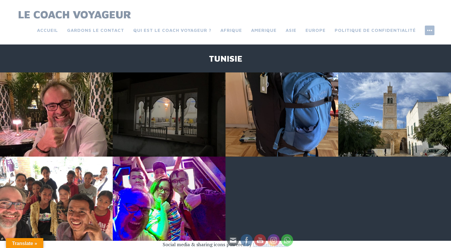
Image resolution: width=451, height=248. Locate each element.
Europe (315, 30)
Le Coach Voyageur (74, 14)
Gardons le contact (95, 30)
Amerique (264, 30)
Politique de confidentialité (375, 30)
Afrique (231, 30)
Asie (291, 30)
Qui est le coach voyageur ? (172, 30)
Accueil (47, 30)
